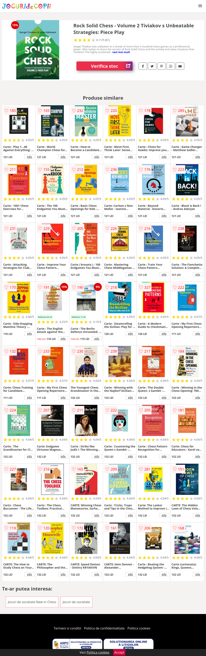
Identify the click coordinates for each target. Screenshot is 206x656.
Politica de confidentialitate (104, 628)
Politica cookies (139, 628)
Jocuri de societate (76, 602)
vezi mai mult (121, 52)
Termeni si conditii (67, 628)
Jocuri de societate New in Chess (32, 602)
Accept (119, 652)
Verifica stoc (112, 66)
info (29, 157)
